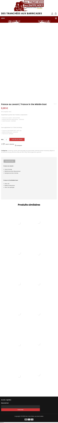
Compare (19, 145)
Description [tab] (9, 161)
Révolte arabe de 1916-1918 (30, 27)
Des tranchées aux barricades (21, 13)
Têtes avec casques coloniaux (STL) (54, 105)
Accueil (4, 27)
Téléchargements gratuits (34, 152)
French (2, 422)
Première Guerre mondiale (14, 27)
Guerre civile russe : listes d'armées (56, 105)
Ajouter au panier (17, 139)
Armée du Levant (12, 150)
